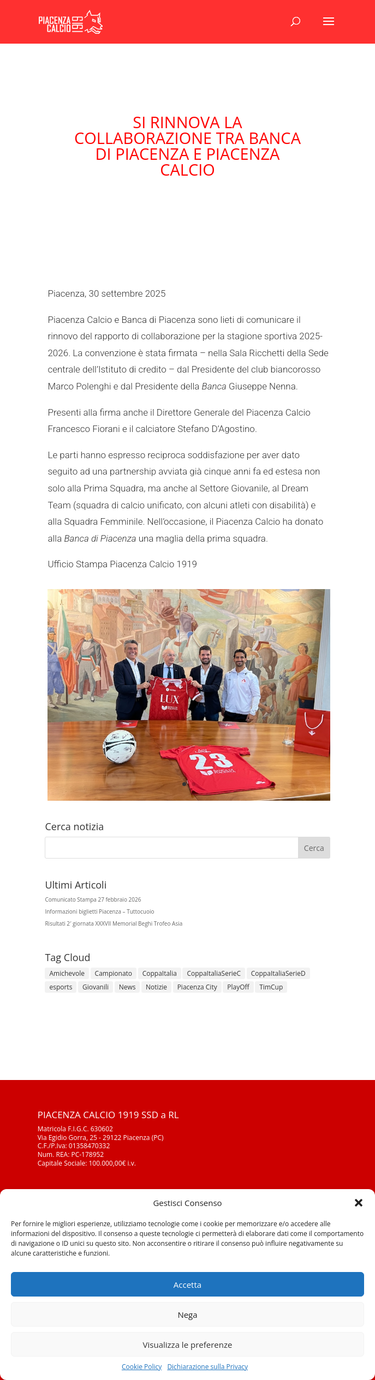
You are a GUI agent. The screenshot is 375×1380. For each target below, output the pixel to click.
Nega (187, 1314)
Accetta (187, 1284)
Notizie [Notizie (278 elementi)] (156, 987)
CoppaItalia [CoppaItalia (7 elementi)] (159, 973)
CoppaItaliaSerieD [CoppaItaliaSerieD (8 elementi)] (278, 973)
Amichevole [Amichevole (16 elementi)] (67, 973)
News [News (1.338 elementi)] (127, 987)
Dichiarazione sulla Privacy (207, 1366)
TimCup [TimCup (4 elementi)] (271, 987)
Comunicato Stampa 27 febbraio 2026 (93, 899)
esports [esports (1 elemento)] (60, 987)
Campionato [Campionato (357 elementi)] (113, 973)
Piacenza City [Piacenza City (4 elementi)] (197, 987)
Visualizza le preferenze (188, 1344)
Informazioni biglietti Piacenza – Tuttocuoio (99, 911)
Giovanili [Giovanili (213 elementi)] (95, 987)
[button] (358, 1202)
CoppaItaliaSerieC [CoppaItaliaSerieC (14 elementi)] (214, 973)
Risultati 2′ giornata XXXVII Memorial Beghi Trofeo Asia (113, 923)
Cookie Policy (142, 1366)
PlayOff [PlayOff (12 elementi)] (238, 987)
